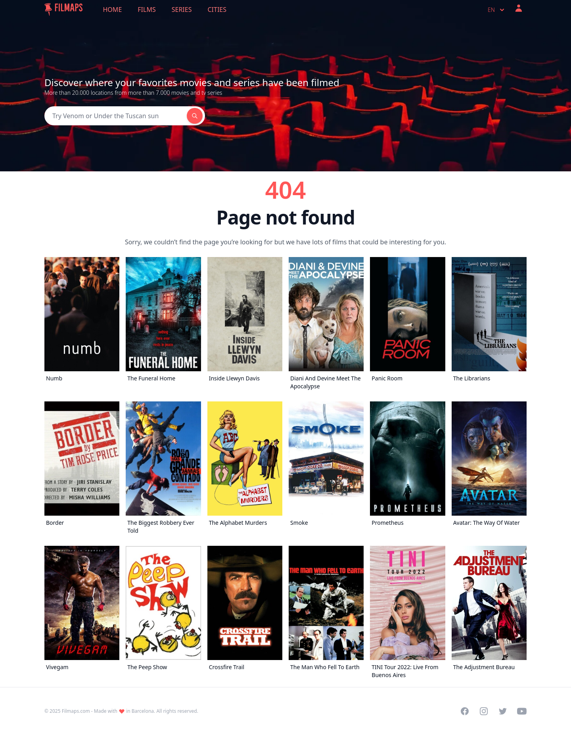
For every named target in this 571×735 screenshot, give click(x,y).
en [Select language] (497, 10)
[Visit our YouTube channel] (522, 711)
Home (112, 9)
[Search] (115, 115)
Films (146, 9)
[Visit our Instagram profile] (484, 711)
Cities (216, 9)
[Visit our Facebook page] (464, 711)
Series (182, 9)
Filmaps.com (76, 711)
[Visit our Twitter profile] (503, 711)
